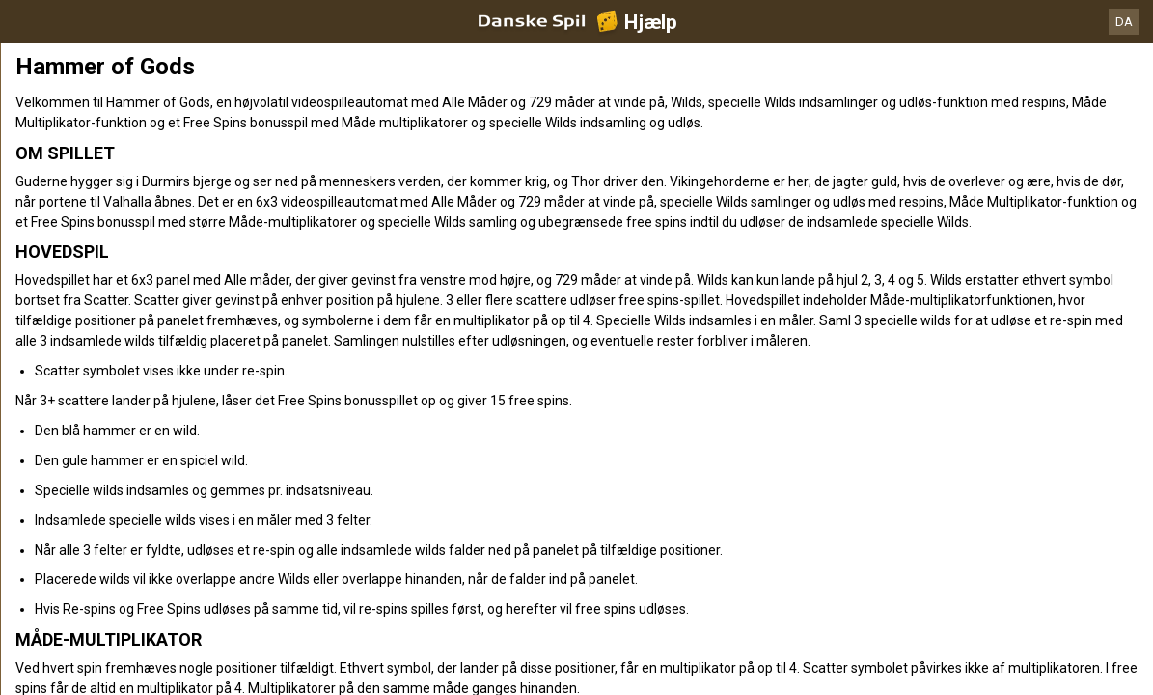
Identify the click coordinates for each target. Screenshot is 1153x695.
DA (1124, 21)
